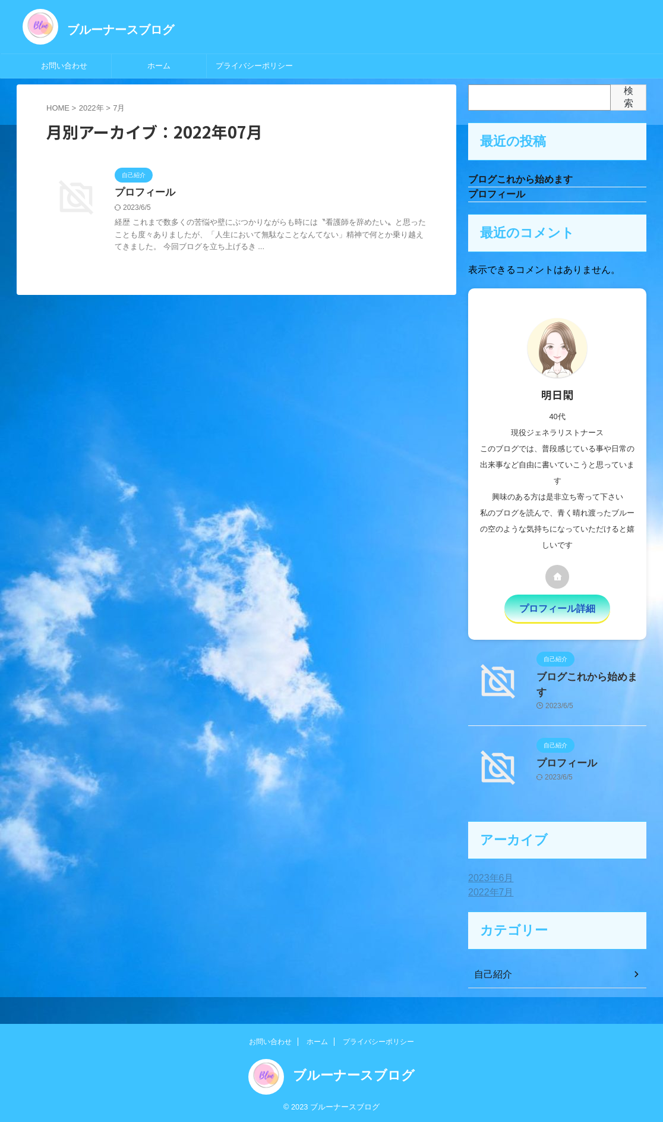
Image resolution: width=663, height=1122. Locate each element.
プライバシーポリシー (254, 65)
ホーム (159, 65)
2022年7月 (488, 890)
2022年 (91, 107)
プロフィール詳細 (557, 609)
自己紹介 (490, 973)
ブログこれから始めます (520, 180)
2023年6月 (488, 876)
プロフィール (143, 193)
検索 (628, 97)
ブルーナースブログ (120, 29)
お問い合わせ (64, 65)
